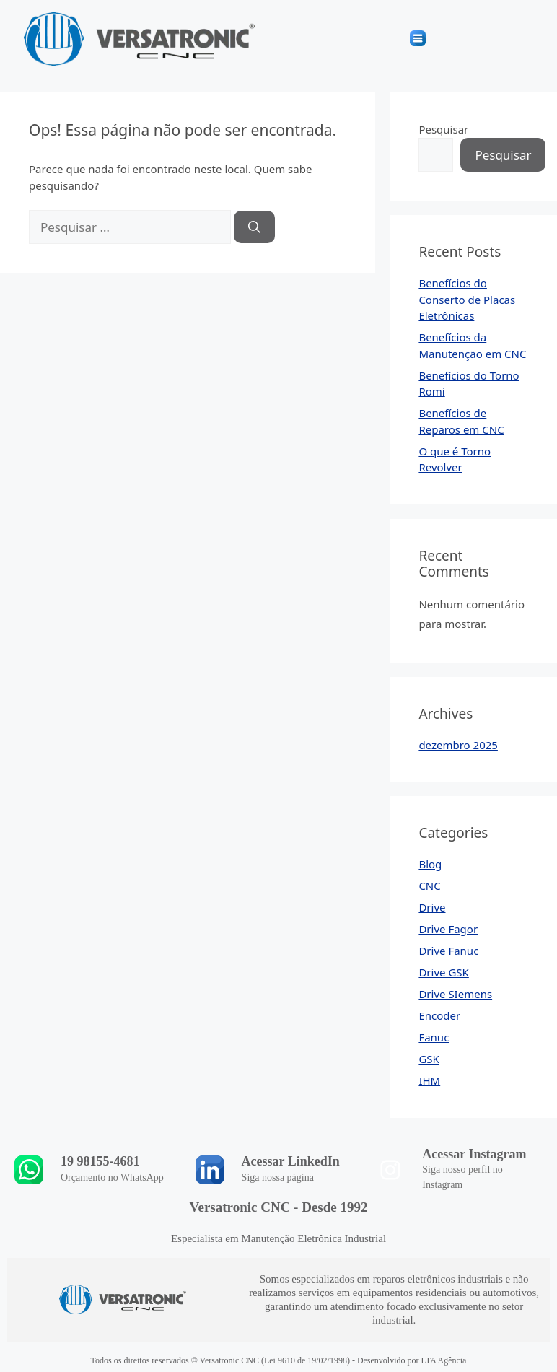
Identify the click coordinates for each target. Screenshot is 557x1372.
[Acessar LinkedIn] (210, 1169)
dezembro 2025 (458, 745)
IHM (429, 1080)
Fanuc (433, 1037)
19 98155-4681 (100, 1161)
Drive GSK (443, 972)
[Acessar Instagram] (390, 1169)
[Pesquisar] (254, 227)
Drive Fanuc (448, 950)
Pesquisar (443, 129)
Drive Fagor (448, 929)
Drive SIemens (455, 994)
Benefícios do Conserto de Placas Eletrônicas (466, 299)
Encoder (439, 1015)
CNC (429, 885)
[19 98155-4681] (28, 1169)
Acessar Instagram (474, 1154)
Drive (431, 907)
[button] (418, 39)
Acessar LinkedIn (291, 1161)
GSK (428, 1059)
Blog (430, 864)
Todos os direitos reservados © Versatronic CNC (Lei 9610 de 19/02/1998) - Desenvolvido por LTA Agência (279, 1360)
